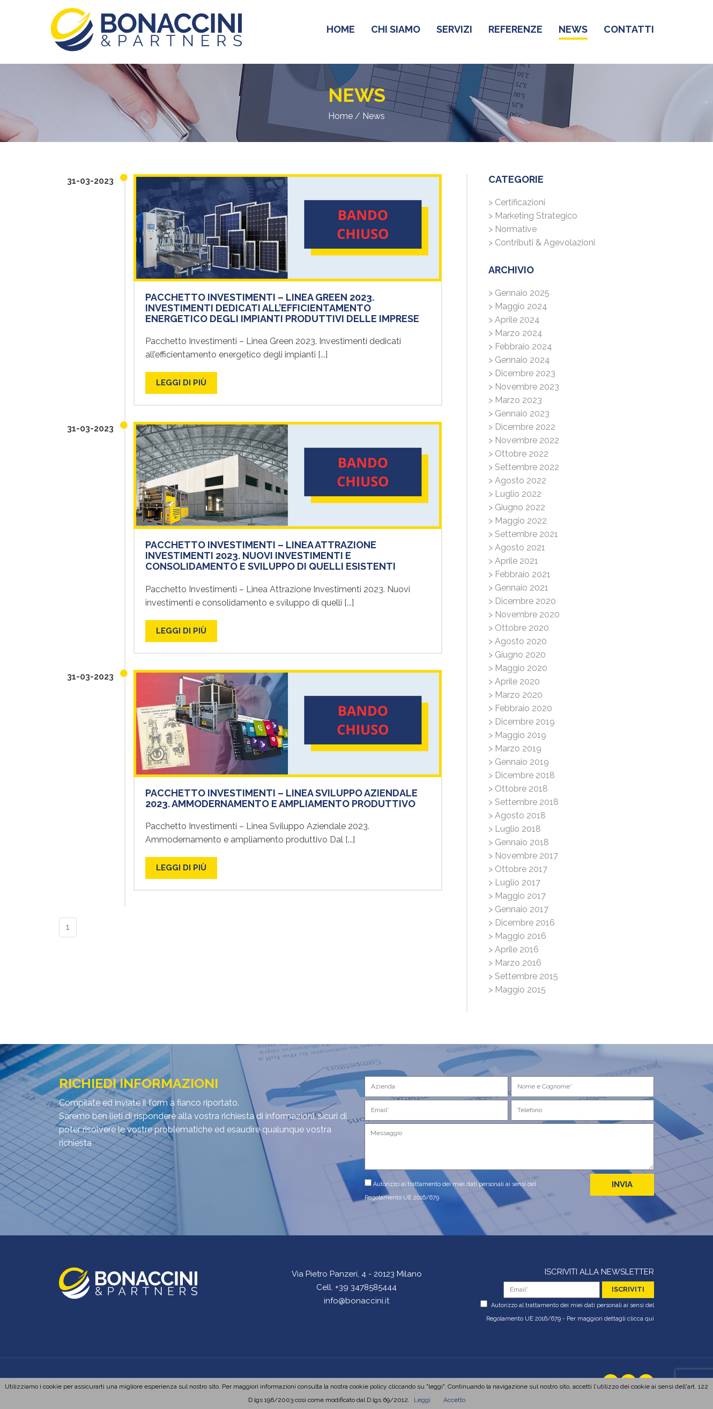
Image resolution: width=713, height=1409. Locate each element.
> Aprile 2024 (514, 320)
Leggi (422, 1400)
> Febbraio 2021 (519, 574)
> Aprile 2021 (513, 561)
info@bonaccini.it (356, 1301)
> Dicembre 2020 (522, 601)
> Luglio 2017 (514, 882)
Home (340, 116)
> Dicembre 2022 (521, 427)
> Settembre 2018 (523, 802)
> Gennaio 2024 (519, 360)
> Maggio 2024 (517, 306)
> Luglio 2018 (514, 829)
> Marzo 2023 (515, 400)
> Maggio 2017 (517, 896)
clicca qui (640, 1318)
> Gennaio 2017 (518, 909)
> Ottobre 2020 (518, 628)
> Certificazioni (516, 202)
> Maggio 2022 (517, 521)
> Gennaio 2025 (518, 293)
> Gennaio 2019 (518, 762)
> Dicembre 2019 (521, 722)
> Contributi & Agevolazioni (541, 242)
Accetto (454, 1400)
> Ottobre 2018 (518, 789)
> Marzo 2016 (514, 963)
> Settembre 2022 (523, 467)
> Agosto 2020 (517, 641)
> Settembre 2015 (523, 976)
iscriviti (628, 1289)
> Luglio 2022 (514, 494)
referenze (515, 32)
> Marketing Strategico (532, 216)
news (573, 32)
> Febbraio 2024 (520, 346)
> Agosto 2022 (517, 480)
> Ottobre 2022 (518, 454)
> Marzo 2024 (515, 333)
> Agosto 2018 (517, 815)
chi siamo (395, 32)
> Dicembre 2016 (521, 923)
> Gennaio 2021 (518, 588)
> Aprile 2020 (514, 681)
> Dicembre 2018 (521, 775)
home (340, 32)
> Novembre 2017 (523, 856)
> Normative (512, 229)
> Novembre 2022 (523, 440)
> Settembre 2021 (523, 534)
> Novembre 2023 (523, 387)
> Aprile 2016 (513, 949)
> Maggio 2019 (517, 735)
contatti (629, 32)
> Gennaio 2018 (518, 842)
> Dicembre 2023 (521, 373)
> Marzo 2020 (515, 695)
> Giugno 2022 (516, 507)
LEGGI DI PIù (181, 382)
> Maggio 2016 (517, 936)
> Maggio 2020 (517, 668)
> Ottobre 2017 (517, 869)
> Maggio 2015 (517, 990)
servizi (454, 32)
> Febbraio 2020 (520, 708)
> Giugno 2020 (517, 655)
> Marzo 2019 (514, 748)
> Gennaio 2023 (518, 413)
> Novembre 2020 (524, 614)
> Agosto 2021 (516, 547)
